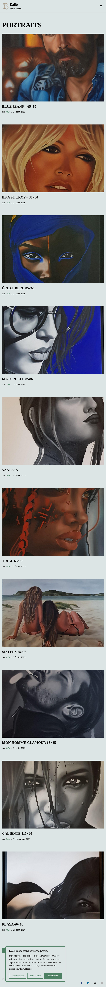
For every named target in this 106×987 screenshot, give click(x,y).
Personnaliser (18, 975)
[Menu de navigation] (101, 6)
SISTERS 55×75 (14, 652)
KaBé (8, 111)
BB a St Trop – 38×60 (20, 197)
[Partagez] (81, 983)
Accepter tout (53, 975)
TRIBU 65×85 (12, 561)
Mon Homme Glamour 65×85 (29, 743)
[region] (35, 964)
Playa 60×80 (12, 924)
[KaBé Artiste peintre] (12, 6)
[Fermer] (62, 948)
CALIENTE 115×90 (17, 833)
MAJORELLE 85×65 (18, 379)
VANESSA (10, 470)
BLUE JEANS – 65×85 (19, 106)
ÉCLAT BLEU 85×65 (18, 288)
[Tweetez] (95, 983)
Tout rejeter (35, 975)
